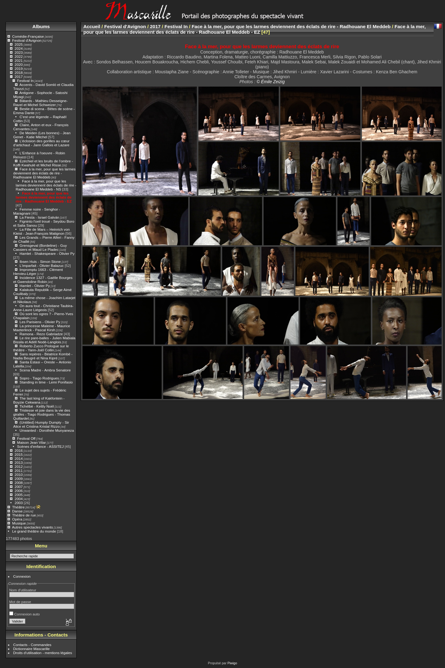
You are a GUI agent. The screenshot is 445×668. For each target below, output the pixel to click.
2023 (19, 52)
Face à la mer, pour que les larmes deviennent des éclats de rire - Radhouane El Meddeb (44, 173)
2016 (19, 450)
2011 (19, 471)
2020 (19, 64)
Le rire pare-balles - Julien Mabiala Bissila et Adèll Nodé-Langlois (44, 340)
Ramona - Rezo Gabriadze (41, 334)
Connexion (22, 576)
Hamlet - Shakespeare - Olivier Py (46, 253)
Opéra (17, 519)
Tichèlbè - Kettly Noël (36, 406)
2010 (19, 475)
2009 (19, 479)
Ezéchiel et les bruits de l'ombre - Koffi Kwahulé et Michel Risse (43, 163)
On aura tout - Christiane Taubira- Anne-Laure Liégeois (43, 308)
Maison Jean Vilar (31, 442)
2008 (19, 483)
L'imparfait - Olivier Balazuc (41, 265)
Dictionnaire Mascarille (31, 649)
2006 (19, 491)
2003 (19, 503)
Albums (41, 26)
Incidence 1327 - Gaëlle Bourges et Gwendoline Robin (43, 280)
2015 (19, 454)
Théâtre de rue (24, 515)
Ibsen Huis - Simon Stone (40, 261)
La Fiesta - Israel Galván (39, 217)
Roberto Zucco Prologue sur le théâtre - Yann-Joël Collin (41, 348)
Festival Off (26, 438)
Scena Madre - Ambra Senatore (44, 370)
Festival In (25, 81)
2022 (19, 56)
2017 (19, 77)
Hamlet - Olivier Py (34, 286)
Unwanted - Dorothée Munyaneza (46, 430)
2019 (19, 68)
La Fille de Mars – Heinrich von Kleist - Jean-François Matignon (41, 231)
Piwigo (232, 663)
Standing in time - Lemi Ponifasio (46, 382)
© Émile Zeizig (270, 81)
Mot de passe (20, 602)
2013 (19, 462)
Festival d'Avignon (26, 40)
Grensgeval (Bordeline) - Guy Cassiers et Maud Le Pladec (40, 247)
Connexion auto (24, 614)
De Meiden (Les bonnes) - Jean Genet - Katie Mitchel (41, 135)
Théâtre (18, 507)
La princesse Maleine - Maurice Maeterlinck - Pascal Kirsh (41, 328)
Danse (17, 511)
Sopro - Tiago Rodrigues (39, 378)
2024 (19, 48)
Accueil (91, 26)
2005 (19, 495)
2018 (19, 73)
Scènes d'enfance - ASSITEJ (40, 446)
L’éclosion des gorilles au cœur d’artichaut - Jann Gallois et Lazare (41, 143)
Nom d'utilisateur (22, 590)
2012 (19, 467)
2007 (19, 487)
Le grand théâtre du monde (34, 531)
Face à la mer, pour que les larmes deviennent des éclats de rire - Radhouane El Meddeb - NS (46, 185)
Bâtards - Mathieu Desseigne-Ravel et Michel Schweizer (40, 103)
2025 (19, 44)
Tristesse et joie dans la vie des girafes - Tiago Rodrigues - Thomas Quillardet (41, 414)
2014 (19, 458)
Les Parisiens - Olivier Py (39, 322)
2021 (19, 60)
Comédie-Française (28, 36)
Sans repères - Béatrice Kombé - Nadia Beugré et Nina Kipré (43, 356)
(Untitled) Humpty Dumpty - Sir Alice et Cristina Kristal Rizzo (41, 424)
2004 (19, 499)
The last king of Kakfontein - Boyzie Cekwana (39, 400)
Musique (19, 523)
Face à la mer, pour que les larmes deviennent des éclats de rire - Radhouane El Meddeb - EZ (44, 197)
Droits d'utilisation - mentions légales (42, 653)
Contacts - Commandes (32, 645)
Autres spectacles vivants (32, 527)
